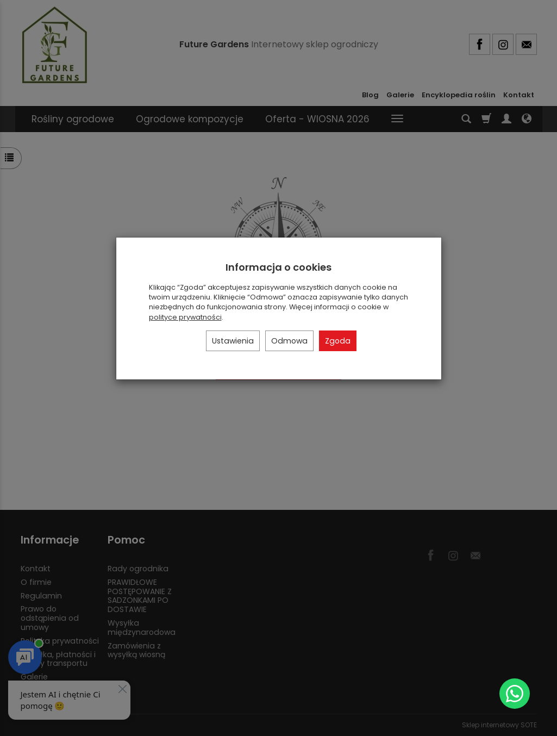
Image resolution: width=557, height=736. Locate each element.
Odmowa (289, 340)
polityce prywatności (185, 317)
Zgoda (338, 340)
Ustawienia (233, 340)
